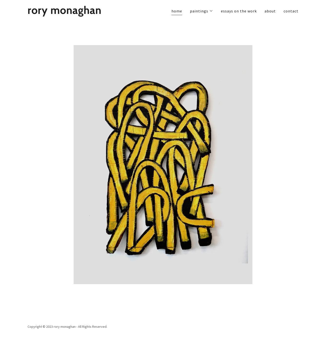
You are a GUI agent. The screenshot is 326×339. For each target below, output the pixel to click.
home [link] (176, 11)
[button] (201, 11)
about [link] (270, 11)
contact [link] (291, 11)
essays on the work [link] (239, 11)
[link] (75, 12)
